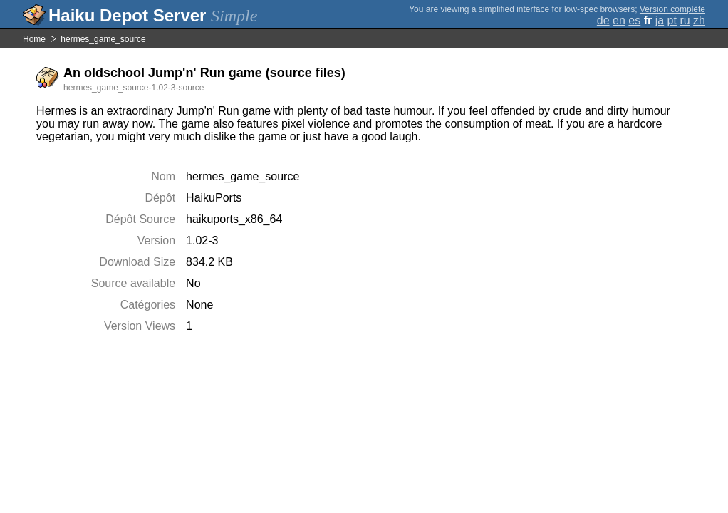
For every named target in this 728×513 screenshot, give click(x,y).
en (619, 20)
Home (34, 39)
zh (699, 20)
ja (659, 20)
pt (672, 20)
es (634, 20)
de (603, 20)
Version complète (672, 9)
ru (685, 20)
